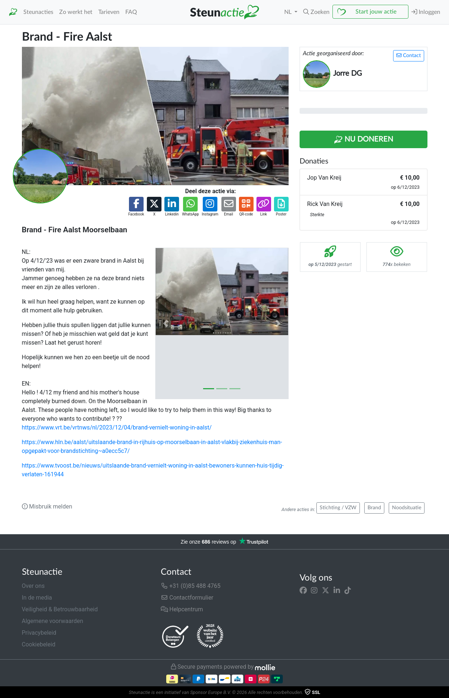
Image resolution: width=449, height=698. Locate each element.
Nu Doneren (363, 139)
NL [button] (288, 12)
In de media (37, 597)
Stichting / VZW (338, 507)
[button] (316, 12)
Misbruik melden (47, 506)
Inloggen (425, 12)
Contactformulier (187, 597)
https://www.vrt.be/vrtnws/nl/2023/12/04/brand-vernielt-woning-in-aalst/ (117, 427)
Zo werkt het (75, 12)
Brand (374, 507)
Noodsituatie (406, 507)
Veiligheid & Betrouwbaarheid (60, 609)
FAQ (131, 12)
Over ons (33, 585)
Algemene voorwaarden (52, 621)
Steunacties (38, 12)
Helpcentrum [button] (182, 609)
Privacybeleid (39, 632)
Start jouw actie (375, 12)
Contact (408, 55)
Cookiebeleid (39, 644)
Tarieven (108, 12)
